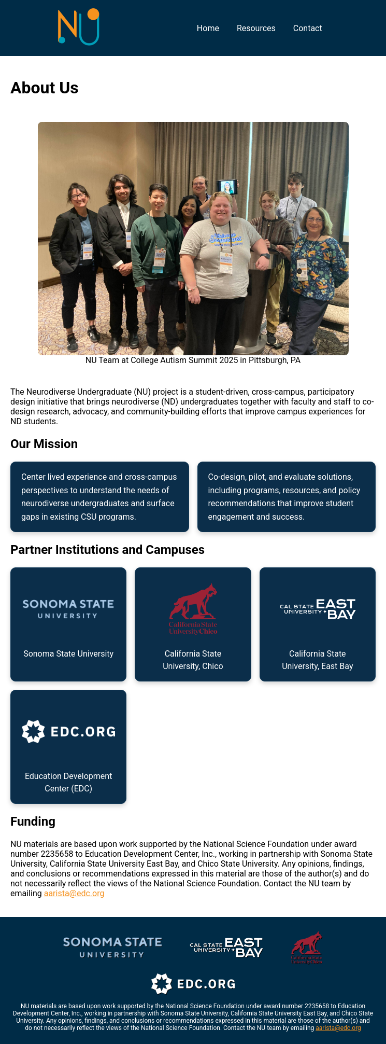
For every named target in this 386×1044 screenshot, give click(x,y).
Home (208, 28)
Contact (307, 28)
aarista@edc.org (74, 893)
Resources (256, 28)
